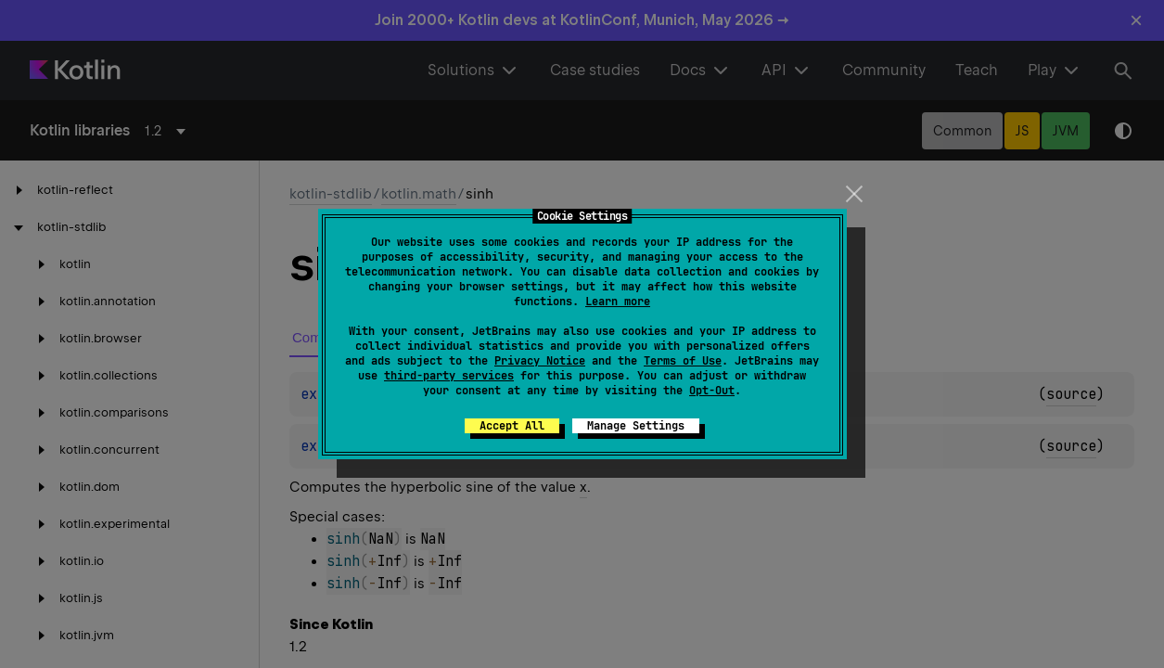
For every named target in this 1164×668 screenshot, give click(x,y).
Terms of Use (683, 360)
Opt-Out (712, 390)
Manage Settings (635, 425)
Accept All (512, 425)
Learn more (617, 301)
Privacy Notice (539, 360)
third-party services (449, 375)
